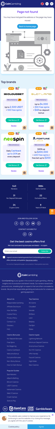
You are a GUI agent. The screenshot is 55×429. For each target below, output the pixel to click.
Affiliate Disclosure (14, 306)
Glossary (10, 325)
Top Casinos (34, 299)
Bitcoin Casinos (12, 382)
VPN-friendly (33, 353)
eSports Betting (12, 378)
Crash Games (12, 397)
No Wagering (11, 346)
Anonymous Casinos (36, 346)
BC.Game (32, 303)
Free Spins (11, 342)
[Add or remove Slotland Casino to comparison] (52, 128)
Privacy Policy (12, 318)
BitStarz (32, 314)
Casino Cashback (13, 350)
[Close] (52, 414)
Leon (31, 318)
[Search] (47, 3)
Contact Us (11, 321)
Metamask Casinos (14, 389)
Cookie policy (13, 426)
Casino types (34, 335)
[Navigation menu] (51, 3)
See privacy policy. (32, 260)
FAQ (8, 329)
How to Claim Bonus (14, 365)
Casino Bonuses (13, 335)
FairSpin (32, 325)
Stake (31, 329)
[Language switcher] (42, 3)
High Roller (33, 361)
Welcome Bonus (13, 353)
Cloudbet (32, 306)
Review (13, 126)
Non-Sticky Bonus (13, 361)
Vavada (31, 310)
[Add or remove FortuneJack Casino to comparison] (52, 173)
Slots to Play (11, 401)
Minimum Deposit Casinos (38, 342)
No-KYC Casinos (35, 350)
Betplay (32, 321)
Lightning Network (35, 338)
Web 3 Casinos (12, 393)
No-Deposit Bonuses (14, 338)
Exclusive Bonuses (14, 357)
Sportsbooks (11, 374)
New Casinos (34, 365)
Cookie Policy (12, 314)
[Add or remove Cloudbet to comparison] (24, 128)
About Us (10, 299)
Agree (41, 426)
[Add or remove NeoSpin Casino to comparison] (24, 173)
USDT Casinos (12, 386)
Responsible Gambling (15, 303)
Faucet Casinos (34, 357)
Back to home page (27, 26)
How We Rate (12, 310)
